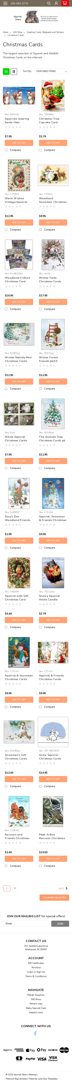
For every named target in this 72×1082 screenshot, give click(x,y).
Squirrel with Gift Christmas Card (16, 597)
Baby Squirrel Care (36, 1008)
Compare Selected (54, 897)
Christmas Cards (15, 35)
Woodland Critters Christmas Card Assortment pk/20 (17, 280)
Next (64, 888)
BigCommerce (21, 1078)
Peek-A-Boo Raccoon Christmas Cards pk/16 (52, 836)
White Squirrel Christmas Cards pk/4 (16, 439)
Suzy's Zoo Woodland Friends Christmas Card (17, 518)
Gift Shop (17, 32)
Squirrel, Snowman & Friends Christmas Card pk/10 (52, 518)
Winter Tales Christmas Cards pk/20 (50, 280)
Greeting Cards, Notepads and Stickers (45, 32)
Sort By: (27, 71)
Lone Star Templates (47, 1078)
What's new (36, 1003)
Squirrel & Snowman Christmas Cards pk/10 (19, 677)
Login (30, 971)
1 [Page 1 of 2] (6, 888)
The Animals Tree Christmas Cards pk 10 (52, 439)
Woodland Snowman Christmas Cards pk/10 (53, 200)
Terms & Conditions (36, 976)
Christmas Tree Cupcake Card (49, 120)
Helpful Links (36, 1012)
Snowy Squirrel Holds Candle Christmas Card (49, 598)
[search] (48, 4)
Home (5, 32)
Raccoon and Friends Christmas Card (17, 836)
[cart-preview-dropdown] (64, 3)
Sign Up (40, 971)
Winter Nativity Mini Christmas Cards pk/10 (18, 359)
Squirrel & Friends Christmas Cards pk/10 (51, 677)
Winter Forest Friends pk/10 (48, 359)
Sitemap (32, 1074)
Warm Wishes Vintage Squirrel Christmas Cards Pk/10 (16, 200)
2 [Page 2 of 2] (15, 888)
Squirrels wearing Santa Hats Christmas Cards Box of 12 (19, 121)
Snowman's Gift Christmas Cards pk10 (16, 757)
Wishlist (36, 967)
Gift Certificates (36, 963)
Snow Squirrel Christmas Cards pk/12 (50, 757)
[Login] (56, 4)
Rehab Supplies (36, 994)
